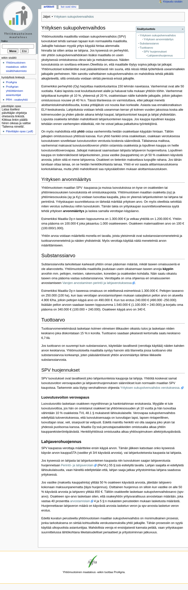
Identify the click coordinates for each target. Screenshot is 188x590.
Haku (4, 41)
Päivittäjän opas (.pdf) (19, 131)
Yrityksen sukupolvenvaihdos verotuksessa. (150, 387)
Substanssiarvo (149, 43)
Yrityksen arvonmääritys (159, 39)
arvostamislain (80, 501)
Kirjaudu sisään (172, 1)
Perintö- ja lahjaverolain (77, 465)
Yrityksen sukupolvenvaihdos (74, 16)
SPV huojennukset (155, 51)
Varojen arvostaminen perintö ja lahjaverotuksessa (97, 283)
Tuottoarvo (146, 47)
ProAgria (11, 82)
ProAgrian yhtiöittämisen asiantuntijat (14, 90)
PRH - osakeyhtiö (17, 99)
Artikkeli (49, 6)
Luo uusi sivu (68, 6)
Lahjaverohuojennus (160, 55)
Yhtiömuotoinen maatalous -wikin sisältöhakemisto (16, 66)
